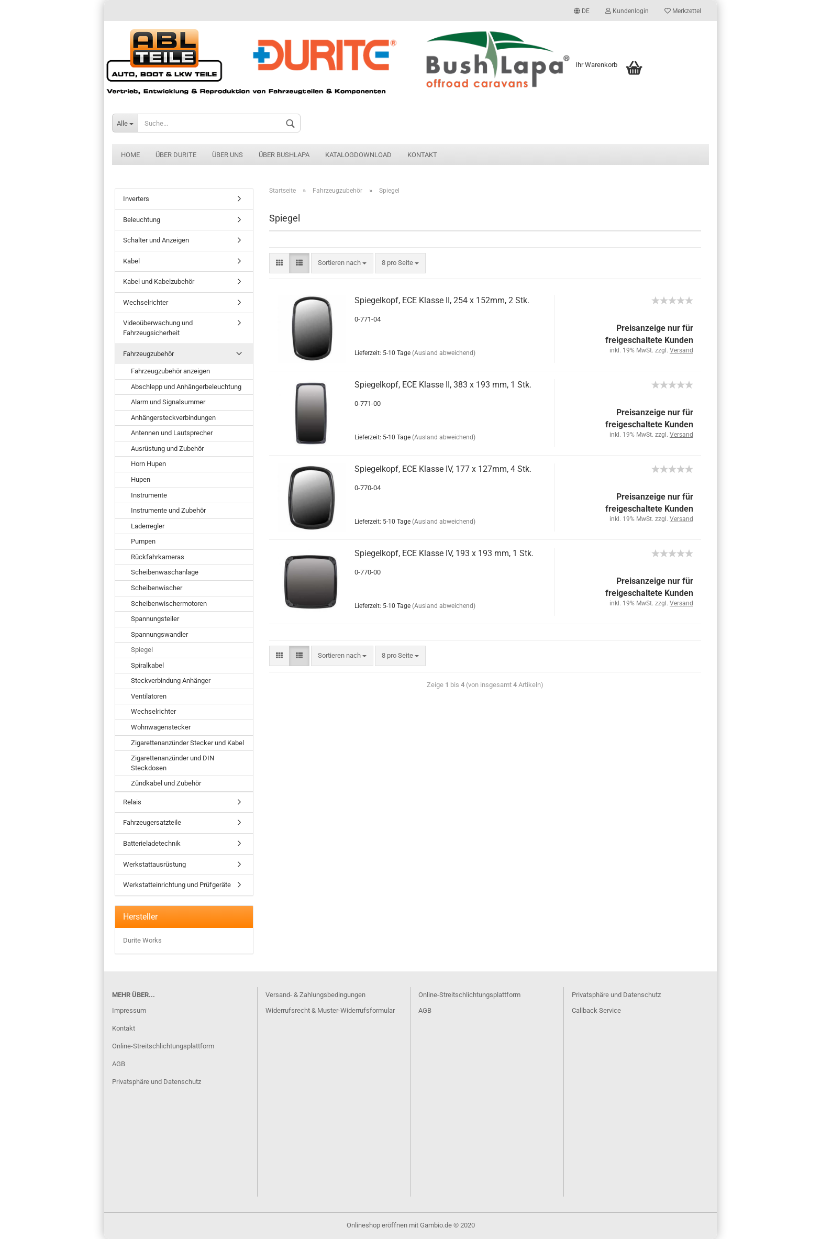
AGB (118, 1064)
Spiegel (142, 650)
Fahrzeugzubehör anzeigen (170, 371)
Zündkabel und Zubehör (166, 783)
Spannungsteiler (155, 619)
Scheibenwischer (156, 588)
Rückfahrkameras (157, 557)
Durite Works (142, 940)
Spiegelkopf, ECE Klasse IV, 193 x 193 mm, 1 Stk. (444, 553)
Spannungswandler (159, 634)
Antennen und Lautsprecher (172, 433)
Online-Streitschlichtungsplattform (163, 1046)
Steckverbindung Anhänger (170, 680)
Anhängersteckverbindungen (173, 418)
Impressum (129, 1010)
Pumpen (143, 541)
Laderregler (147, 526)
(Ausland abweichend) (443, 353)
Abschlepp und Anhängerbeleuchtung (186, 387)
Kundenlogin (627, 11)
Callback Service (596, 1010)
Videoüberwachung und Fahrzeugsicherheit (158, 328)
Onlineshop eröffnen (377, 1225)
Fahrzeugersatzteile (152, 822)
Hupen (140, 479)
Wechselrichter (145, 302)
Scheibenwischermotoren (169, 603)
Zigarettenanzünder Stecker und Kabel (187, 743)
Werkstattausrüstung (154, 864)
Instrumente (149, 495)
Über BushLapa (284, 155)
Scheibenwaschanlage (164, 572)
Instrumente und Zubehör (168, 510)
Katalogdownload (358, 155)
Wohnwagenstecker (161, 727)
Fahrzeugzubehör (148, 354)
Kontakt (422, 155)
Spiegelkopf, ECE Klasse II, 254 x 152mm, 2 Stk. (441, 300)
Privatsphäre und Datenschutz (156, 1082)
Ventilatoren (149, 696)
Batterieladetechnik (152, 843)
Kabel (131, 261)
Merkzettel (682, 11)
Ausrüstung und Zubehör (167, 448)
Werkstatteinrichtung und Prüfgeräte (177, 885)
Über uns (227, 155)
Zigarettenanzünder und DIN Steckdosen (172, 763)
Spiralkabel (147, 665)
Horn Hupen (148, 464)
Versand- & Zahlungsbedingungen (315, 995)
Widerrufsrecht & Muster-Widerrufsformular (330, 1010)
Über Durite (176, 155)
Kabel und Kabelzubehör (158, 281)
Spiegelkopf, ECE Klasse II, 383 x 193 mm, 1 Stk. (442, 385)
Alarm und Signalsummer (168, 402)
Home (130, 155)
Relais (132, 802)
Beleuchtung (141, 220)
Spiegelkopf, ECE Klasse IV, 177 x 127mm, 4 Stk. (442, 469)
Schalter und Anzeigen (156, 240)
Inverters (136, 199)
